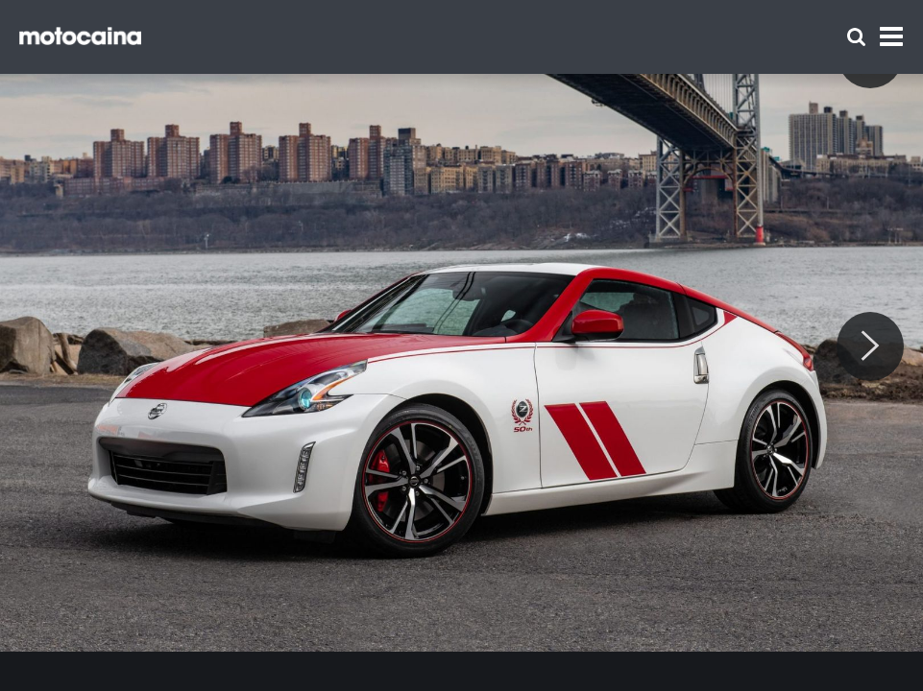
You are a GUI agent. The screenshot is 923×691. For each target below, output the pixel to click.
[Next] (870, 346)
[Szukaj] (856, 37)
